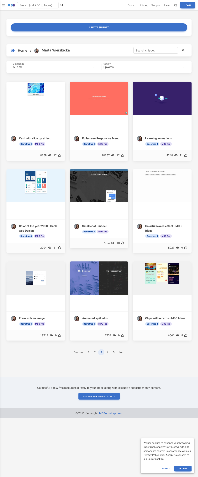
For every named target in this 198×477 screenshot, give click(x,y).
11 (183, 155)
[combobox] (54, 67)
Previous (78, 352)
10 (120, 243)
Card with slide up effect (34, 138)
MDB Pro (39, 144)
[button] (183, 50)
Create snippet (99, 27)
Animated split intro (95, 318)
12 (57, 155)
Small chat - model (94, 226)
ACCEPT (183, 468)
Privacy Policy (151, 455)
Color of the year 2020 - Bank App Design (38, 228)
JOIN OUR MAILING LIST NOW (99, 396)
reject (166, 468)
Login (188, 5)
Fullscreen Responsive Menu (100, 138)
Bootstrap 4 (26, 144)
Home (19, 50)
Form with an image (32, 318)
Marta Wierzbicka (52, 50)
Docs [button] (131, 5)
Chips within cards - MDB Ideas (165, 318)
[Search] (155, 50)
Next (122, 352)
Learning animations (158, 138)
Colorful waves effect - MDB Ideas (163, 228)
